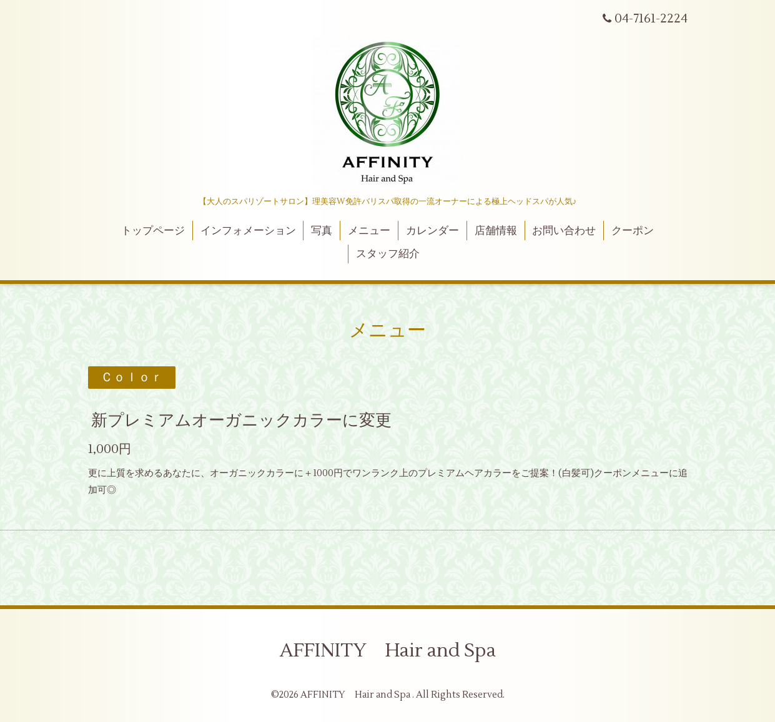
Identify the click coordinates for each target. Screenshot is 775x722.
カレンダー (432, 231)
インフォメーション (248, 231)
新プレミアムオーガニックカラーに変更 (241, 420)
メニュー (369, 231)
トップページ (153, 231)
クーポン (632, 231)
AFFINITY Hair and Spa (388, 650)
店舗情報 (496, 231)
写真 (321, 231)
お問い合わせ (564, 231)
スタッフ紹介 (388, 254)
